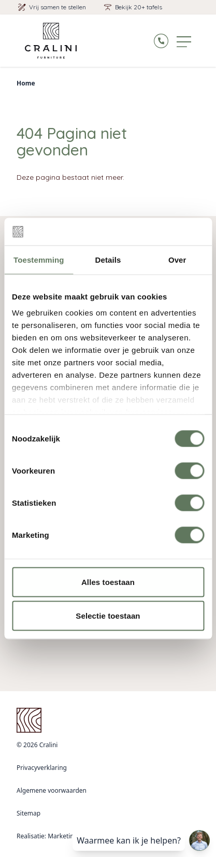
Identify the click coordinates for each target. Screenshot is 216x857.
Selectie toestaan (108, 615)
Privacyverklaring (42, 767)
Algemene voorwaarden (52, 790)
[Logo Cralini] (51, 41)
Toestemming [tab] (38, 259)
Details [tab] (108, 259)
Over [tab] (177, 259)
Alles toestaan (108, 581)
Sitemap (28, 813)
